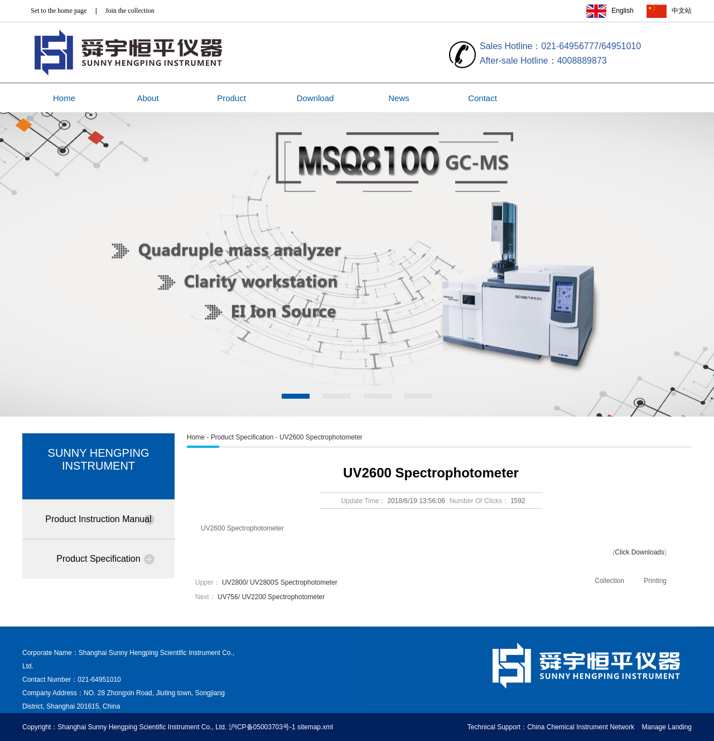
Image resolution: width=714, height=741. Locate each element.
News (398, 98)
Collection (609, 581)
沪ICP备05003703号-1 (262, 727)
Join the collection (130, 11)
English (622, 11)
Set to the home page (59, 11)
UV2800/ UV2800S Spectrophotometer (279, 582)
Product (231, 98)
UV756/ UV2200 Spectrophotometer (271, 597)
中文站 (682, 11)
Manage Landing (667, 727)
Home (64, 98)
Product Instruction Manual (98, 519)
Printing (655, 581)
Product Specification (98, 558)
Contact (482, 98)
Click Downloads (639, 552)
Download (315, 98)
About (147, 98)
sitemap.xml (315, 727)
